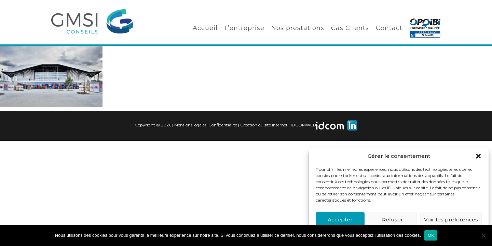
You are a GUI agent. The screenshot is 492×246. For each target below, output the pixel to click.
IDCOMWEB (303, 124)
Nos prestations (297, 28)
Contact (389, 28)
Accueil (205, 28)
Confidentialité (222, 124)
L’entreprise (244, 28)
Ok (431, 235)
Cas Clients (350, 28)
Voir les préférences (451, 219)
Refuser (392, 219)
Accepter (340, 219)
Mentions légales (190, 124)
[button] (478, 156)
